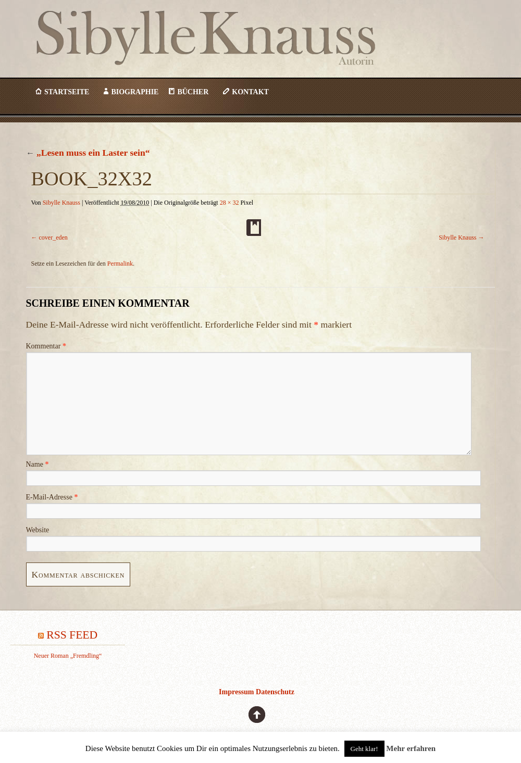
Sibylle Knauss (235, 56)
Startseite (66, 92)
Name (37, 464)
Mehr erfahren (411, 748)
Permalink (120, 263)
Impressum (236, 692)
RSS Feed (71, 635)
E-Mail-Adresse (52, 497)
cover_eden (53, 237)
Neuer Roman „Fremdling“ (68, 655)
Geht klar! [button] (364, 749)
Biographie (134, 92)
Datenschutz (275, 692)
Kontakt (250, 92)
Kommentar (46, 346)
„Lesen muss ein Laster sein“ (88, 152)
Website (37, 530)
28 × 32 (229, 202)
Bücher (192, 92)
